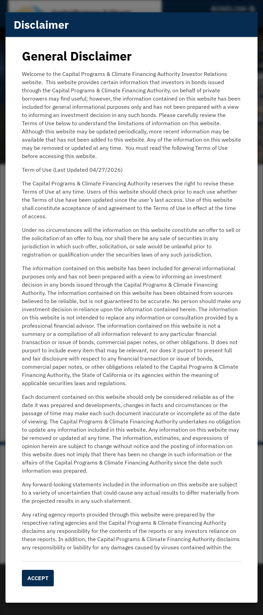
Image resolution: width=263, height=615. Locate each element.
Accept (37, 578)
